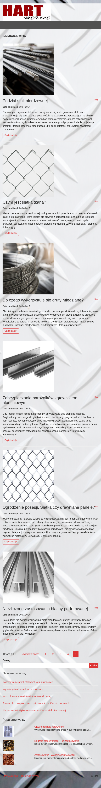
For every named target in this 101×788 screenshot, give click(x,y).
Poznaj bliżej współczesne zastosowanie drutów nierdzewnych (36, 703)
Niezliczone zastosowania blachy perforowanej (45, 608)
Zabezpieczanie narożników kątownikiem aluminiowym (40, 400)
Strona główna (10, 776)
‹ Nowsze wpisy (30, 654)
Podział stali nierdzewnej (25, 100)
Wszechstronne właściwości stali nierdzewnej (27, 696)
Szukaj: (7, 660)
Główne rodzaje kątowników (49, 726)
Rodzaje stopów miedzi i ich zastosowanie (56, 741)
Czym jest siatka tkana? (24, 202)
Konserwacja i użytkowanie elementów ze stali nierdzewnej (34, 710)
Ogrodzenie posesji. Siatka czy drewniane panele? (49, 507)
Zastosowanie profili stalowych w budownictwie (28, 682)
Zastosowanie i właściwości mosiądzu (54, 755)
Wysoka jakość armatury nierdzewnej (23, 689)
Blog (96, 100)
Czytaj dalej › (10, 135)
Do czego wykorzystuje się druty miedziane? (43, 300)
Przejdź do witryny (29, 776)
